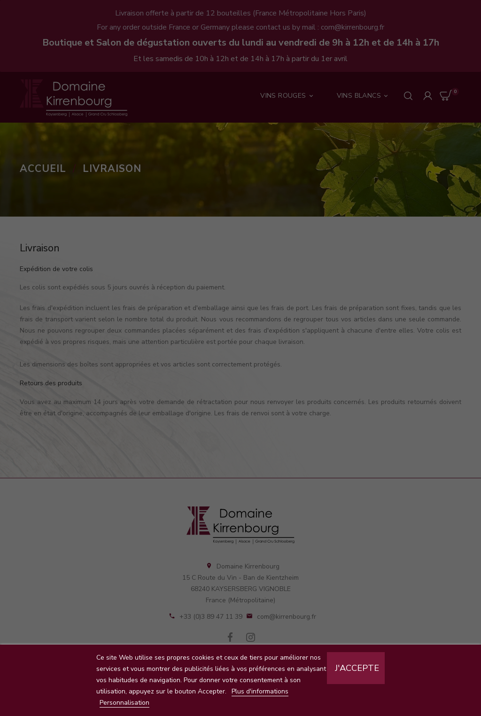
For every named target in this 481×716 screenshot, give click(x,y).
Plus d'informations (260, 691)
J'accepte (357, 668)
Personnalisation (124, 702)
